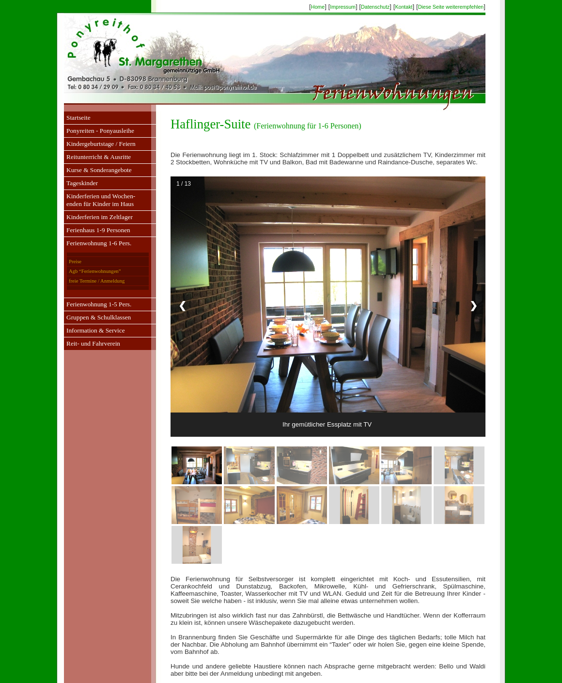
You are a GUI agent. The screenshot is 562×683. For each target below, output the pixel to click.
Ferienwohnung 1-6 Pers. (98, 243)
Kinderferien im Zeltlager (99, 217)
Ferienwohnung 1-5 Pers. (98, 304)
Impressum (343, 7)
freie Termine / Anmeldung (97, 281)
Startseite (78, 117)
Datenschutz (375, 7)
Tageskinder (82, 183)
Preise (75, 261)
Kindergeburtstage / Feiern (101, 143)
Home (318, 7)
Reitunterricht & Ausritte (98, 156)
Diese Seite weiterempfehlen (451, 7)
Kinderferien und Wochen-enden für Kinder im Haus (100, 199)
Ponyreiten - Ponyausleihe (100, 130)
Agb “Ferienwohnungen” (95, 271)
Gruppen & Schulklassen (98, 317)
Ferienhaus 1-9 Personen (98, 230)
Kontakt (403, 7)
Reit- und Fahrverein (93, 343)
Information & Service (95, 330)
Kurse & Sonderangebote (99, 170)
